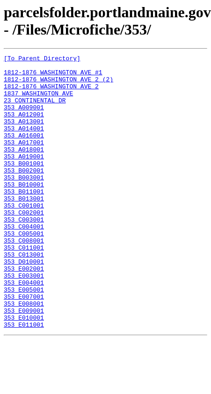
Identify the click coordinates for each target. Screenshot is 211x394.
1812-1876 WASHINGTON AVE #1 (53, 76)
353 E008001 (24, 354)
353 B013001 (24, 227)
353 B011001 (24, 219)
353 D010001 (24, 303)
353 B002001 (24, 194)
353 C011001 (24, 286)
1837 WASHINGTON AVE (38, 101)
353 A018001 (24, 169)
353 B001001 (24, 185)
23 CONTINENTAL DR (35, 110)
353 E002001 (24, 312)
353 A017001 (24, 160)
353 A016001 (24, 152)
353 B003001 (24, 202)
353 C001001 (24, 236)
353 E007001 (24, 345)
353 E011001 (24, 379)
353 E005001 (24, 337)
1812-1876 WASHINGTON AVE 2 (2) (58, 84)
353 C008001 (24, 278)
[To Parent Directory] (42, 59)
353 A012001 (24, 126)
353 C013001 (24, 295)
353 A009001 (24, 118)
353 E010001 (24, 370)
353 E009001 (24, 362)
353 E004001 (24, 328)
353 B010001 (24, 211)
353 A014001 (24, 143)
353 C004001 (24, 261)
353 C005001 (24, 269)
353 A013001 (24, 135)
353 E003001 (24, 320)
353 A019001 (24, 177)
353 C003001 (24, 253)
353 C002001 (24, 244)
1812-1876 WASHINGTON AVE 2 (51, 93)
